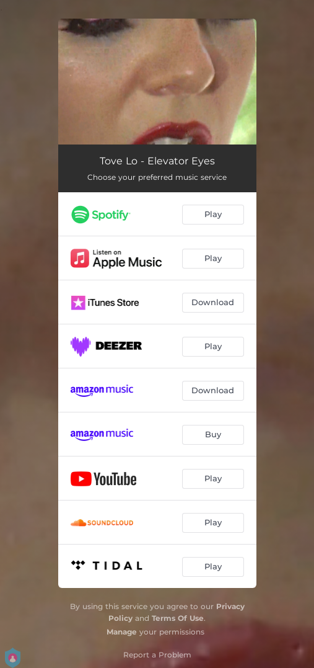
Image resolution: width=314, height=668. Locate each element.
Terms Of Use (178, 618)
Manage (122, 631)
